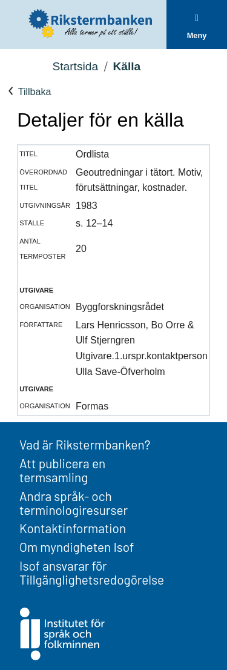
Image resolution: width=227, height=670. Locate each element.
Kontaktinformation (72, 528)
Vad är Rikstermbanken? (84, 444)
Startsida (75, 66)
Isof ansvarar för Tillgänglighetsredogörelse (91, 572)
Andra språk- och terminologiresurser (73, 502)
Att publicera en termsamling (62, 470)
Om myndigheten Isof (76, 546)
